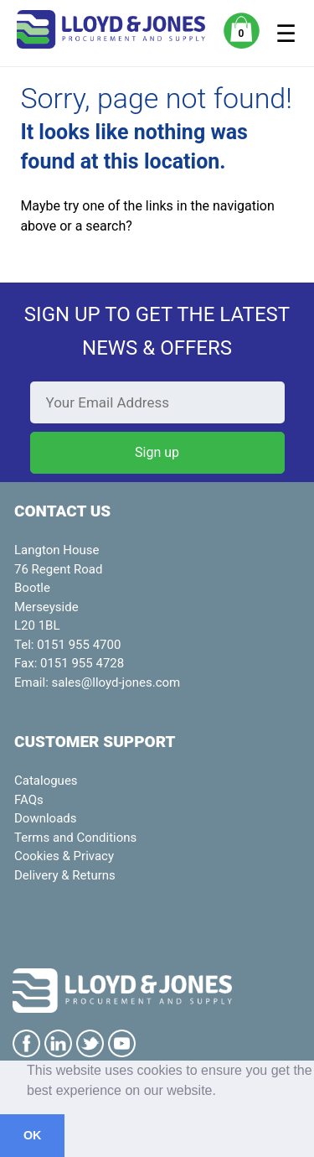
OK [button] (32, 1135)
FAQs (29, 799)
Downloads (45, 818)
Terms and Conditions (75, 837)
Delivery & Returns (65, 875)
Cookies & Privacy (64, 856)
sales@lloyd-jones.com (116, 682)
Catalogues (46, 780)
